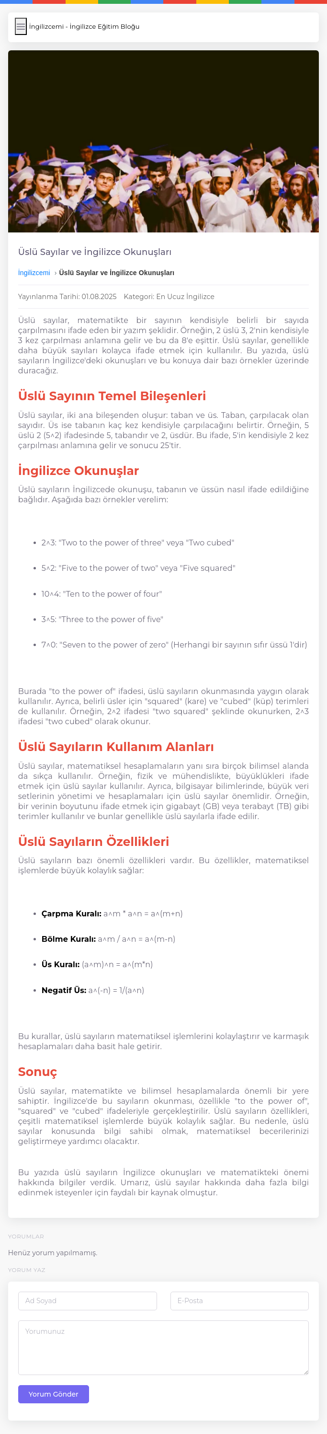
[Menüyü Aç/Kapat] (21, 26)
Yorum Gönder (54, 1394)
